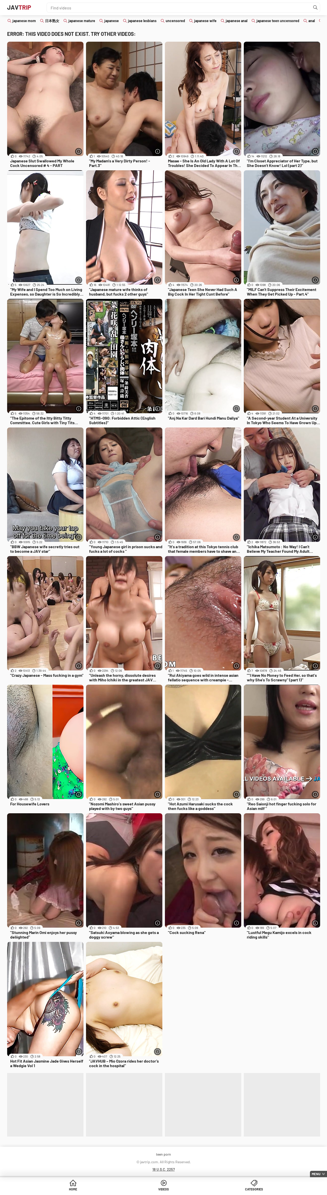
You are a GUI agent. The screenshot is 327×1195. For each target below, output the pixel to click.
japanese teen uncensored (278, 21)
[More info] (78, 151)
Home (124, 1190)
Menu (316, 1174)
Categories (202, 1190)
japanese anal (236, 21)
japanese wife (205, 21)
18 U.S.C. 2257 (163, 1169)
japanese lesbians (142, 21)
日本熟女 (52, 21)
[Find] (315, 7)
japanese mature (81, 21)
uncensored (175, 21)
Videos (163, 1190)
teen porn (163, 1154)
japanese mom (24, 21)
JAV (20, 7)
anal (311, 21)
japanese (111, 21)
